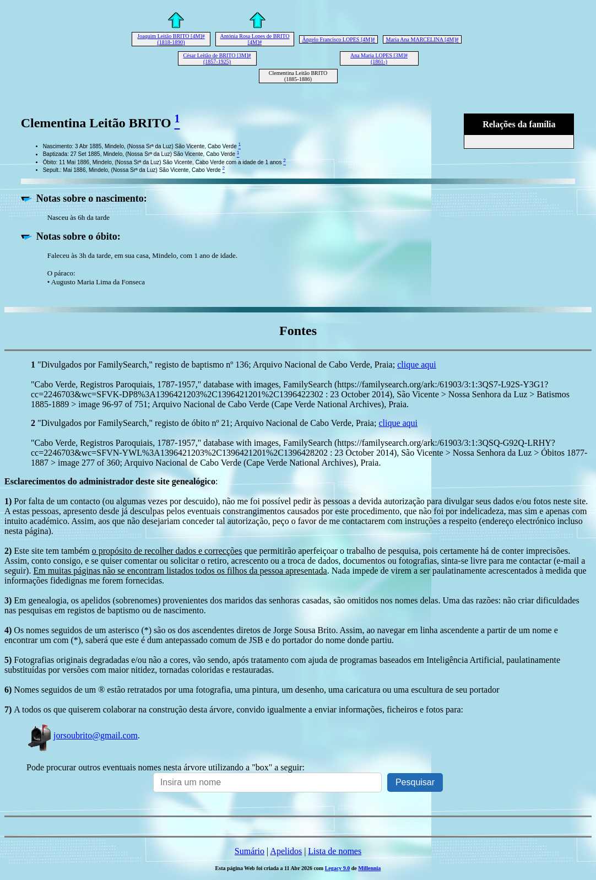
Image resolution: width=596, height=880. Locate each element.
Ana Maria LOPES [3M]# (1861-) (379, 58)
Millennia (369, 868)
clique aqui (416, 364)
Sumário (249, 851)
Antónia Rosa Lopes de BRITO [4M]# (255, 39)
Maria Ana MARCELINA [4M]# (422, 39)
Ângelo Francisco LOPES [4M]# (338, 39)
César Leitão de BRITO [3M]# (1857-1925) (217, 58)
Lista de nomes (334, 851)
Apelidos (286, 851)
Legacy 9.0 (337, 868)
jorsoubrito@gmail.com (82, 735)
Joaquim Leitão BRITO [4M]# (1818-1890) (170, 39)
